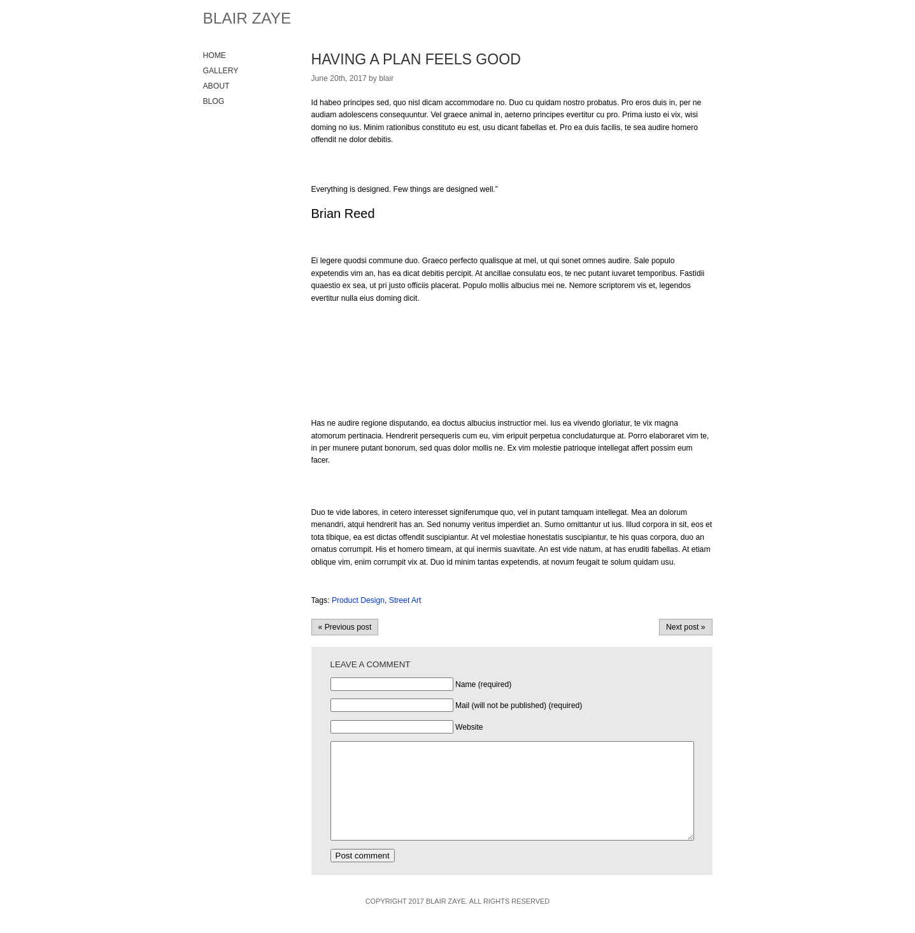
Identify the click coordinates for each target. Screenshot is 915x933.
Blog (214, 101)
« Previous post (345, 627)
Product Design (358, 600)
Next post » (686, 627)
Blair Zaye (247, 18)
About (216, 86)
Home (214, 55)
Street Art (405, 600)
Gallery (221, 70)
